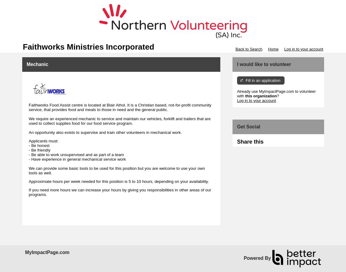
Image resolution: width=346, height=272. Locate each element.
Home (273, 49)
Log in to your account (303, 49)
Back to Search (249, 49)
